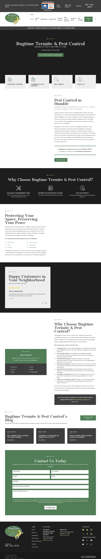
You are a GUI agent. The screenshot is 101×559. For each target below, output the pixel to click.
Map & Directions (47, 540)
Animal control (31, 242)
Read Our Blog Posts (88, 417)
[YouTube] (83, 530)
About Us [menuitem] (37, 19)
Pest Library (59, 6)
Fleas (6, 245)
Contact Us (88, 19)
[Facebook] (87, 534)
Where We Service (68, 6)
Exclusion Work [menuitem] (73, 19)
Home (33, 529)
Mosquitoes (30, 245)
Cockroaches (8, 242)
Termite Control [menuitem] (60, 19)
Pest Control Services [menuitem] (66, 19)
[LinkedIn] (91, 534)
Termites (7, 247)
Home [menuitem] (32, 19)
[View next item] (44, 303)
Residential (35, 535)
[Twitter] (83, 534)
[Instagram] (91, 530)
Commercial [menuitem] (52, 19)
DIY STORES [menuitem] (80, 19)
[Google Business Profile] (87, 530)
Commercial (35, 538)
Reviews (78, 6)
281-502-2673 (89, 5)
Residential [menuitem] (44, 19)
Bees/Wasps (30, 247)
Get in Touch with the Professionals (50, 55)
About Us (34, 532)
